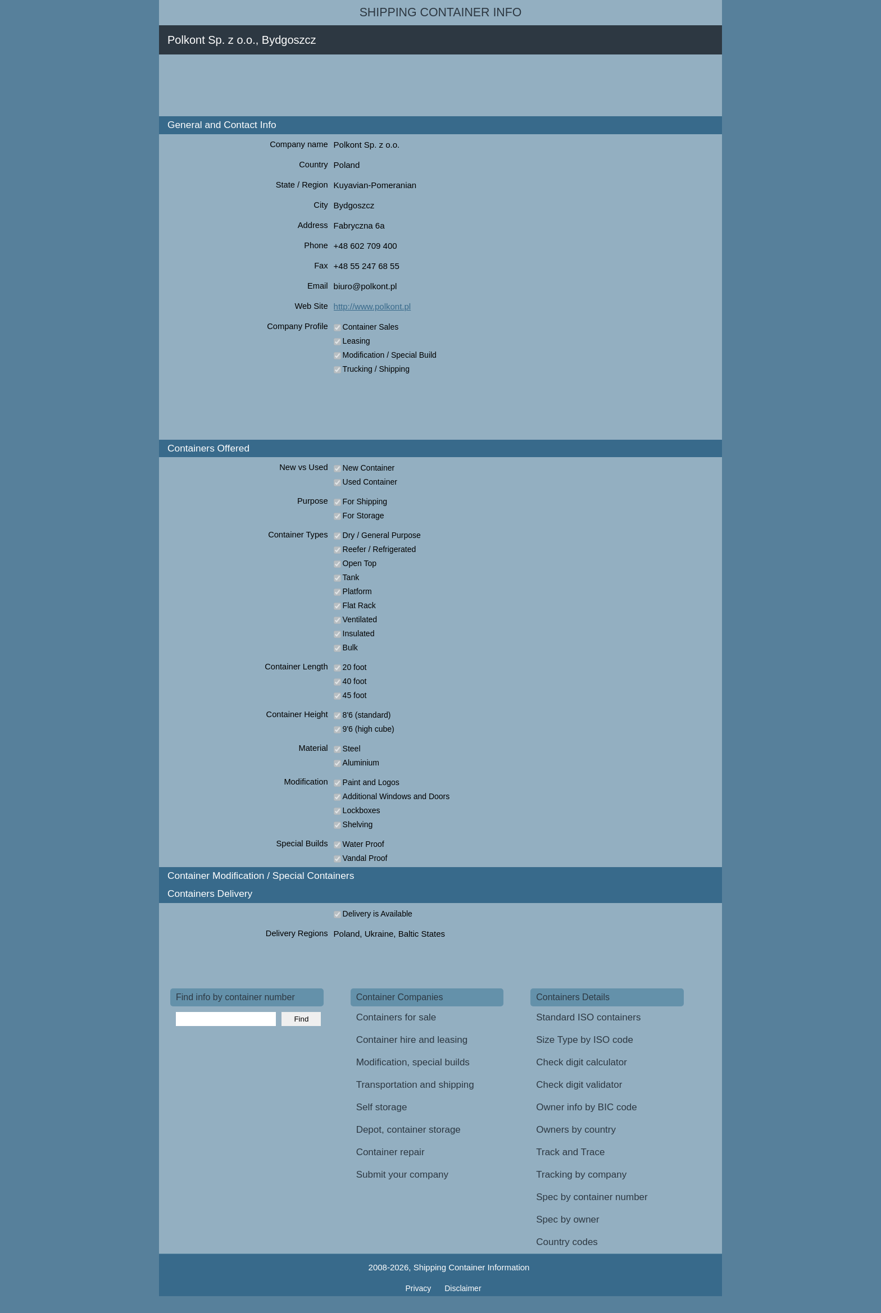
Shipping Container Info (441, 12)
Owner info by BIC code (586, 1107)
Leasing (356, 340)
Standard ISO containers (588, 1017)
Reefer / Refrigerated (379, 549)
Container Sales (371, 326)
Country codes (567, 1242)
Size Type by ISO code (584, 1039)
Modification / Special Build (390, 354)
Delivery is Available (377, 913)
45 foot (355, 695)
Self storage (381, 1107)
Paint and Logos (371, 782)
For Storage (363, 515)
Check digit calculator (581, 1062)
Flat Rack (359, 605)
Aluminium (361, 762)
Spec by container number (591, 1197)
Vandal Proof (365, 858)
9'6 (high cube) (368, 728)
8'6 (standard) (367, 714)
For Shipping (365, 501)
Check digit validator (579, 1084)
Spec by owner (567, 1219)
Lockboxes (361, 810)
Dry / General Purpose (382, 535)
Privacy (419, 1288)
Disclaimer (462, 1288)
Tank (351, 577)
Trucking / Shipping (376, 368)
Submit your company (402, 1174)
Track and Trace (570, 1152)
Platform (357, 591)
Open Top (359, 563)
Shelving (358, 824)
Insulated (359, 633)
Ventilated (360, 619)
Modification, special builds (413, 1062)
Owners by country (576, 1129)
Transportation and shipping (415, 1084)
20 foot (355, 667)
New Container (369, 467)
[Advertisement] (374, 85)
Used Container (370, 481)
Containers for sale (396, 1017)
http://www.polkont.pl (372, 306)
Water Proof (363, 844)
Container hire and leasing (411, 1039)
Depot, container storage (408, 1129)
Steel (352, 748)
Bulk (350, 647)
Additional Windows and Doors (396, 796)
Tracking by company (581, 1174)
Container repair (390, 1152)
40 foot (355, 681)
